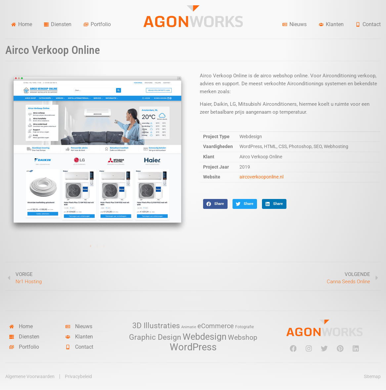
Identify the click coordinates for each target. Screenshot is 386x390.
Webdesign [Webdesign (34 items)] (205, 337)
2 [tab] (97, 246)
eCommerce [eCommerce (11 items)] (215, 326)
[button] (215, 204)
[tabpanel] (97, 153)
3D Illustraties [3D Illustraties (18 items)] (156, 325)
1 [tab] (90, 246)
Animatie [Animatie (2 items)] (188, 327)
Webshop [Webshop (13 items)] (242, 337)
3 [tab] (104, 246)
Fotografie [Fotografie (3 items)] (244, 326)
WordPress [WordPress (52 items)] (193, 347)
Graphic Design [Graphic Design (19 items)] (155, 337)
